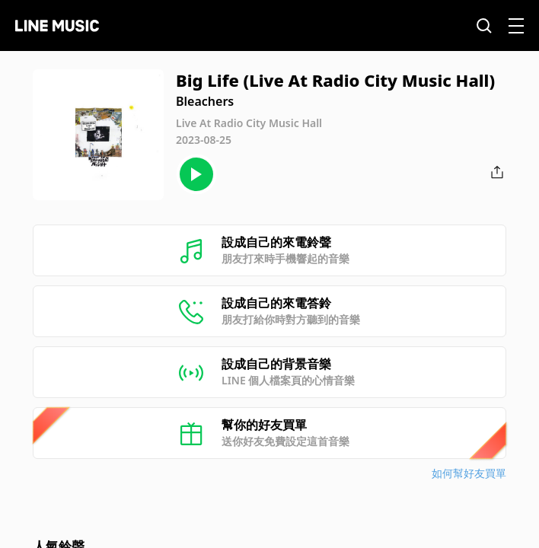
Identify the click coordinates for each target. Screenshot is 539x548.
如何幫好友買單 (469, 473)
